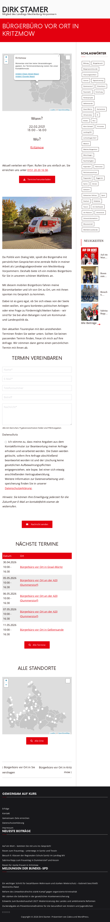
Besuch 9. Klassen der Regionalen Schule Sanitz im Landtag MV (103, 293)
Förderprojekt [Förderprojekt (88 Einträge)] (88, 98)
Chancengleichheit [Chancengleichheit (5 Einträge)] (89, 75)
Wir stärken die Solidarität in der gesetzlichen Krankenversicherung (35, 896)
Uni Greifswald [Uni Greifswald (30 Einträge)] (98, 207)
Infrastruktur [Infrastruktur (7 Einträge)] (87, 115)
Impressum (7, 827)
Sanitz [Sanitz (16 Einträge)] (85, 184)
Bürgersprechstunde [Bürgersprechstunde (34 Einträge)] (90, 69)
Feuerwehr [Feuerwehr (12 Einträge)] (87, 92)
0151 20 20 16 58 (37, 170)
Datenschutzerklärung (18, 488)
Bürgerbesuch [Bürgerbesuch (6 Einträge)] (98, 63)
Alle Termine (37, 644)
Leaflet (52, 110)
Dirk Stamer (25, 9)
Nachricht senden (37, 524)
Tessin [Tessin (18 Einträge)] (85, 207)
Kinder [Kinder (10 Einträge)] (85, 121)
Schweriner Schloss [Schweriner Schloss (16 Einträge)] (90, 195)
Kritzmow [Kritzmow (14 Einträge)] (100, 126)
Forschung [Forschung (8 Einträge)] (99, 92)
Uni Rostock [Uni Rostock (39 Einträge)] (87, 213)
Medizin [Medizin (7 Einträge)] (86, 144)
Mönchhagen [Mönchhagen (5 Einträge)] (87, 155)
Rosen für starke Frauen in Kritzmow (20, 865)
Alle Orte (37, 740)
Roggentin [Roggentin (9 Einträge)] (99, 178)
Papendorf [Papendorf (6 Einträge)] (87, 167)
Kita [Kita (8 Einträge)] (94, 121)
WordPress (83, 916)
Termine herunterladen (37, 179)
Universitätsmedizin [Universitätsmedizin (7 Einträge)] (90, 218)
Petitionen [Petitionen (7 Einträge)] (99, 167)
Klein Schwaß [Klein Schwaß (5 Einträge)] (88, 126)
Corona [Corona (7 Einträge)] (85, 80)
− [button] (6, 62)
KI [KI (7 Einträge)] (97, 115)
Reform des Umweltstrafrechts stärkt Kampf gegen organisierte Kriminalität (39, 891)
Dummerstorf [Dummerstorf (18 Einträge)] (88, 86)
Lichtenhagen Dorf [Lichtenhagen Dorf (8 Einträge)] (89, 138)
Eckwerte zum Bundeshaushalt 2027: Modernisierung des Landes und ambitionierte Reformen (48, 901)
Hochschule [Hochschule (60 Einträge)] (101, 109)
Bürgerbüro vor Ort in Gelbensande (42, 629)
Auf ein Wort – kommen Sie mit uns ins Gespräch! (104, 256)
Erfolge (5, 808)
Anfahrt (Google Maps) (25, 76)
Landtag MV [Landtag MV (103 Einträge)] (87, 132)
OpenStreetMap (64, 110)
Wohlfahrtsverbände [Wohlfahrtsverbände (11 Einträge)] (90, 230)
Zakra (70, 916)
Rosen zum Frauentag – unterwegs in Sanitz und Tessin (104, 274)
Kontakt (6, 813)
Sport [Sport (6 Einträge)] (103, 195)
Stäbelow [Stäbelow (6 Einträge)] (97, 201)
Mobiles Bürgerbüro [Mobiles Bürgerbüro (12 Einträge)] (90, 149)
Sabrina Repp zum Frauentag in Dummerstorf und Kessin (104, 312)
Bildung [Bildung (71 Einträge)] (86, 63)
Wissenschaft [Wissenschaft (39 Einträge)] (88, 224)
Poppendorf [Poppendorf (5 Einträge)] (87, 178)
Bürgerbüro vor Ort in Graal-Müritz (41, 567)
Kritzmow (37, 147)
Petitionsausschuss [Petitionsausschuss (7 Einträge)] (90, 172)
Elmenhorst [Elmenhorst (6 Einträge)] (101, 86)
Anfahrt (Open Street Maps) (27, 74)
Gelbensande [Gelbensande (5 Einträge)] (88, 103)
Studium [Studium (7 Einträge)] (86, 201)
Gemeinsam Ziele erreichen (16, 818)
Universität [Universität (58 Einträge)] (100, 213)
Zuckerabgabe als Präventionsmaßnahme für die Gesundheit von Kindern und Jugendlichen (47, 906)
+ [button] (6, 57)
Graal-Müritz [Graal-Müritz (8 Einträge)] (87, 109)
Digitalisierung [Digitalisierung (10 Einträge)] (98, 80)
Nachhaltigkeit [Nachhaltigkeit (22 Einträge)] (88, 161)
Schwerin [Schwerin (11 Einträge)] (86, 190)
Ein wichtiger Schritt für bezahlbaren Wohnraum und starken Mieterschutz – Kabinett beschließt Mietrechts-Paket (50, 885)
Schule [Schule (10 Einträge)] (94, 184)
